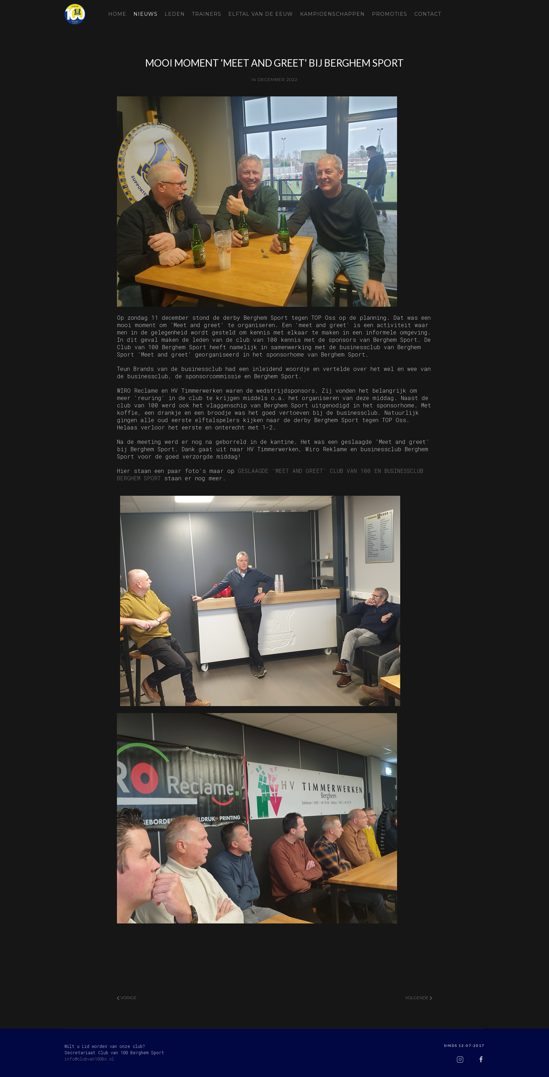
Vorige (127, 997)
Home (117, 14)
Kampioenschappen (332, 14)
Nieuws (145, 14)
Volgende (418, 997)
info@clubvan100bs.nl (89, 1059)
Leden (175, 14)
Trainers (206, 14)
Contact (427, 14)
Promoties (389, 14)
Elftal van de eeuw (260, 14)
